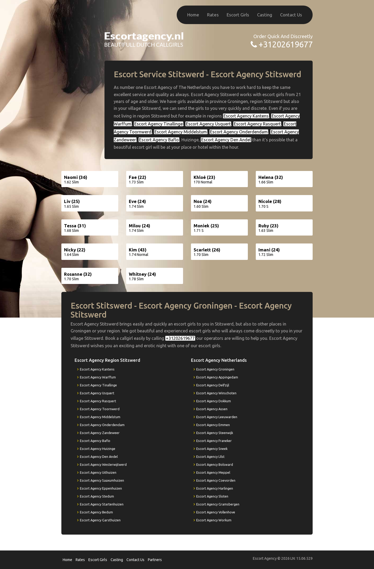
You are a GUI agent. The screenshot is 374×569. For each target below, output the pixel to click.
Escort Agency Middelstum (180, 131)
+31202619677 (285, 44)
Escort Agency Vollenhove (215, 512)
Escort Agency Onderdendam (239, 131)
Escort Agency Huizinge (97, 448)
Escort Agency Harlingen (214, 488)
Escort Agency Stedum (97, 496)
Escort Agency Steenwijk (214, 433)
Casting (264, 14)
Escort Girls (238, 14)
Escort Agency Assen (211, 409)
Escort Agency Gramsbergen (217, 504)
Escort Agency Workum (213, 520)
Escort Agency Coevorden (215, 480)
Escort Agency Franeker (214, 440)
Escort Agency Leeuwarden (216, 417)
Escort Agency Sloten (212, 496)
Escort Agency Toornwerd (100, 409)
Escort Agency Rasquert (257, 123)
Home (193, 14)
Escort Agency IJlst (210, 456)
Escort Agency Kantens (246, 116)
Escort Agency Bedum (96, 512)
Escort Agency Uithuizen (98, 472)
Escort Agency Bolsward (214, 464)
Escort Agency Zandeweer (100, 433)
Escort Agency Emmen (213, 425)
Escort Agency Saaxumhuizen (102, 480)
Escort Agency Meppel (213, 472)
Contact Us (291, 14)
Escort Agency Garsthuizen (100, 520)
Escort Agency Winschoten (216, 393)
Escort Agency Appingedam (217, 377)
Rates (213, 14)
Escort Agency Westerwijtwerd (103, 464)
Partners (155, 560)
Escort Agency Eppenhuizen (101, 488)
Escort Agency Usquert (208, 123)
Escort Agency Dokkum (213, 401)
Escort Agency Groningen (215, 369)
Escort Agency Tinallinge (158, 123)
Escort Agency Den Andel (226, 139)
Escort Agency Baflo (159, 139)
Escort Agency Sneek (211, 448)
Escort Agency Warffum (98, 377)
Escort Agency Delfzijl (212, 385)
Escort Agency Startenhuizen (102, 504)
